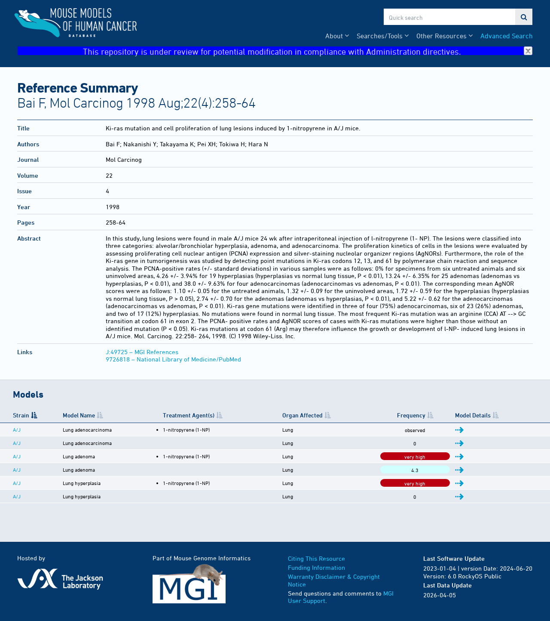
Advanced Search (506, 36)
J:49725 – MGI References (142, 351)
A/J (17, 429)
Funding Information (316, 567)
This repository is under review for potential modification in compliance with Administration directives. (307, 51)
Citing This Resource (316, 558)
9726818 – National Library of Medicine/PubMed (173, 359)
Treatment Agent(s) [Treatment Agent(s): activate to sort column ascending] (188, 415)
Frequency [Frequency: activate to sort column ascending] (411, 415)
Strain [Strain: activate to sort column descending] (21, 415)
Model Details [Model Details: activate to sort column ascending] (473, 415)
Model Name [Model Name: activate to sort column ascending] (79, 415)
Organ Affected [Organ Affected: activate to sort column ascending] (302, 415)
